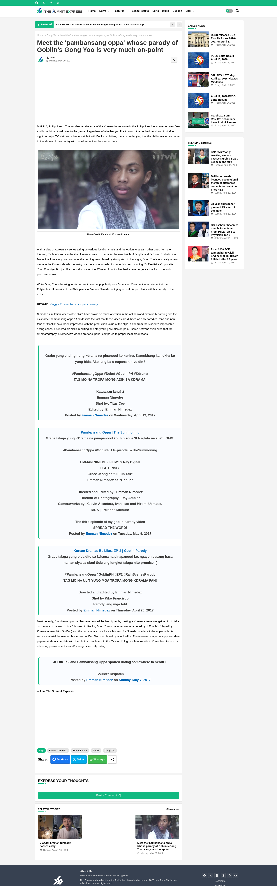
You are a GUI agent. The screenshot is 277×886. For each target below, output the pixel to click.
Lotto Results (160, 10)
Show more (172, 809)
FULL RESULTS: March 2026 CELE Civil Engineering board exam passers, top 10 (101, 24)
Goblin (96, 750)
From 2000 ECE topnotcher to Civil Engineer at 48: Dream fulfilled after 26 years (224, 254)
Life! (188, 10)
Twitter (81, 759)
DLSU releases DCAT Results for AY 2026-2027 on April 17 (224, 38)
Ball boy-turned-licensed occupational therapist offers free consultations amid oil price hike (224, 183)
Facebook (62, 759)
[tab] (92, 11)
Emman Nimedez (95, 415)
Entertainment (80, 750)
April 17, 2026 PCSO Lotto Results (223, 98)
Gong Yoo (52, 35)
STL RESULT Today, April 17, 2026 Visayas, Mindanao (225, 78)
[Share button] (112, 759)
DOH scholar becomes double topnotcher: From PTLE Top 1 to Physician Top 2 (224, 230)
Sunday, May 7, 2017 (135, 680)
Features (119, 10)
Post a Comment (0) (108, 795)
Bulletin (177, 10)
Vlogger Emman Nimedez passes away (74, 304)
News (102, 10)
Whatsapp (99, 759)
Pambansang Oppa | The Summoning (110, 432)
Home (92, 10)
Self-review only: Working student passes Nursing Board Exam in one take (224, 157)
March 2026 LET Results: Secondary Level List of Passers (224, 119)
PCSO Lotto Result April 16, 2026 (222, 57)
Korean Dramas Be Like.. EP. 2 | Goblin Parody (110, 551)
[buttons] (36, 3)
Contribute (220, 881)
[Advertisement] (108, 94)
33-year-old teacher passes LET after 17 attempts (223, 207)
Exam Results (140, 10)
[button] (229, 11)
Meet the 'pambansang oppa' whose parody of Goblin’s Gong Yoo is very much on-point (156, 846)
